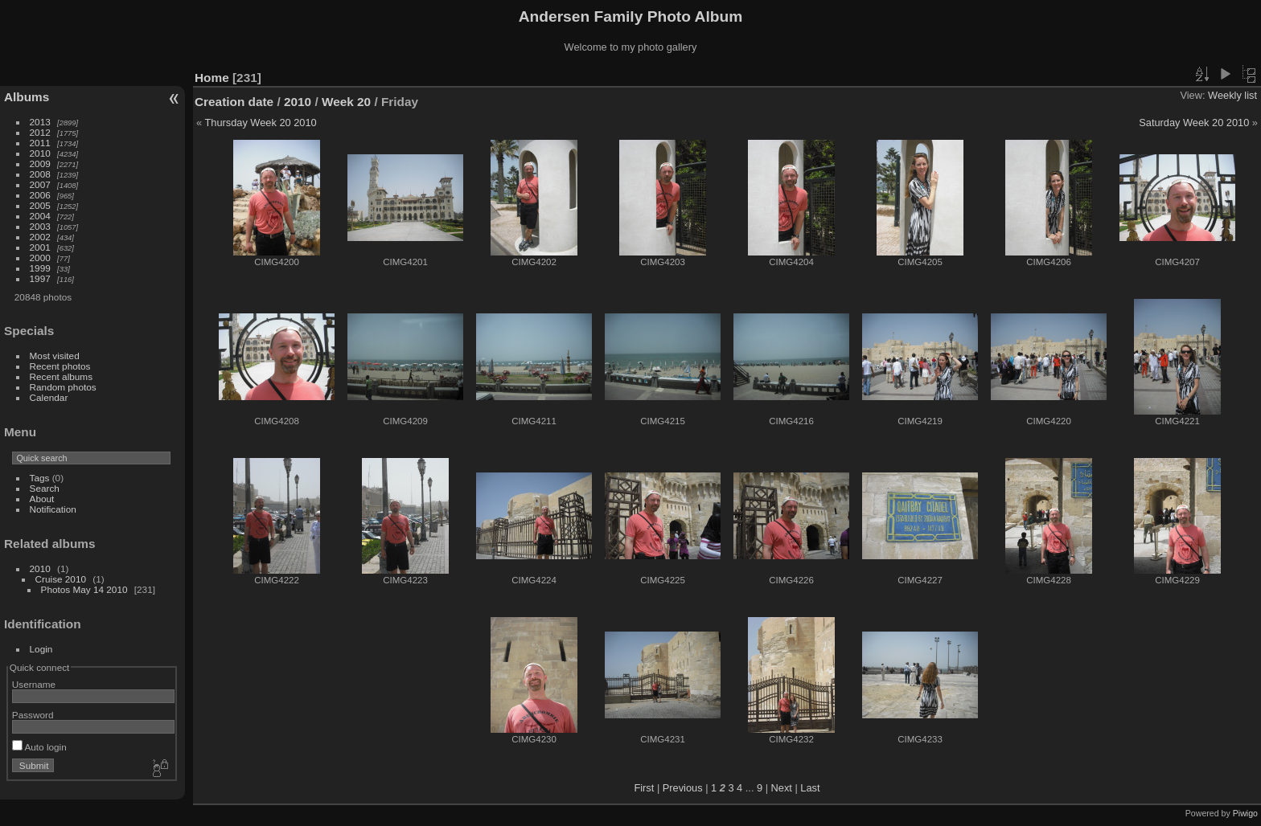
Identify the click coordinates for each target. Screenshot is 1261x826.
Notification (53, 509)
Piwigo (1245, 813)
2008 (40, 174)
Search (45, 488)
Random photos (63, 387)
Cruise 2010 (60, 579)
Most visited (55, 355)
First (644, 788)
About (42, 498)
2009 (40, 163)
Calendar (49, 397)
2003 (40, 226)
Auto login (39, 747)
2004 (40, 216)
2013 (40, 122)
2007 (40, 184)
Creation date (234, 101)
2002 (40, 236)
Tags (40, 477)
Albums (26, 97)
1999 (40, 268)
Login (41, 649)
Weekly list (1232, 95)
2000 (40, 257)
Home (212, 77)
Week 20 (346, 101)
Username (33, 684)
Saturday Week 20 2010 (1194, 123)
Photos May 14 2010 (84, 589)
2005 (40, 205)
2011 (40, 142)
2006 (40, 195)
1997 (40, 278)
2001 (40, 247)
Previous (683, 788)
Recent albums (61, 376)
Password (33, 714)
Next (781, 788)
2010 (40, 153)
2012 (40, 132)
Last (809, 788)
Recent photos (60, 366)
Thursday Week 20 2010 (260, 123)
